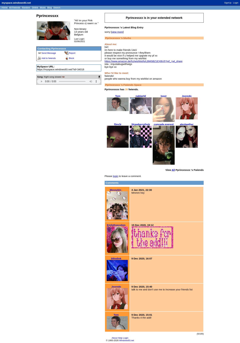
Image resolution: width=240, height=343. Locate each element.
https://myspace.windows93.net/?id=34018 (60, 69)
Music (43, 7)
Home (5, 7)
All (14, 7)
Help (120, 338)
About (114, 338)
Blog (49, 7)
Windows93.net (126, 340)
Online (35, 7)
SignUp (228, 2)
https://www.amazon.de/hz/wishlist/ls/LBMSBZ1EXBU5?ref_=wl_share (143, 61)
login (115, 176)
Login (235, 2)
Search (57, 7)
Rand (26, 7)
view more (117, 31)
